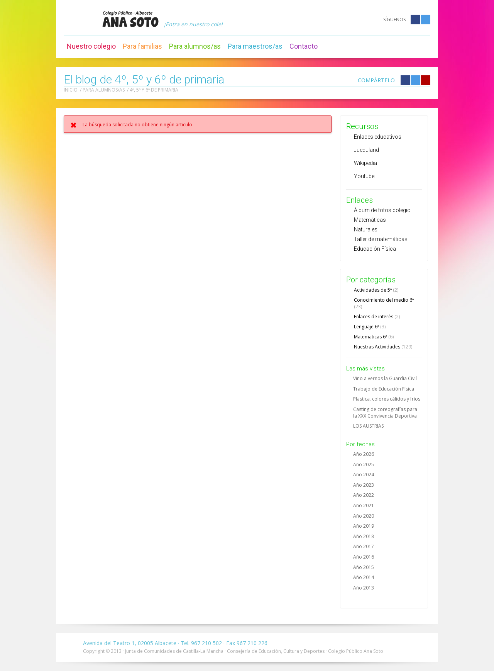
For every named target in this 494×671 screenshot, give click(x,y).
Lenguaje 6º (370, 326)
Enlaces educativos (377, 137)
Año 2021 (363, 505)
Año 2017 (363, 546)
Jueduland (366, 150)
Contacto (303, 46)
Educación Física (375, 249)
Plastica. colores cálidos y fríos (386, 399)
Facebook (415, 19)
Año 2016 (363, 557)
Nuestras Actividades (383, 346)
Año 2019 (363, 526)
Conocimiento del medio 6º (384, 303)
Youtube (364, 176)
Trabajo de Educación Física (383, 389)
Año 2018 (363, 536)
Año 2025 (363, 464)
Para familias (142, 46)
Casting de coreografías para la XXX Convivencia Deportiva (385, 412)
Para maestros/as (255, 46)
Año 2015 (363, 567)
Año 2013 (363, 587)
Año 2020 (363, 516)
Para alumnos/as (195, 46)
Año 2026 (363, 454)
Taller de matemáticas (381, 239)
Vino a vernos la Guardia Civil (385, 378)
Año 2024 (363, 474)
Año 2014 (363, 577)
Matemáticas (370, 220)
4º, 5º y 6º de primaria (154, 90)
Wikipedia (365, 163)
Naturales (365, 229)
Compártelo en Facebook (405, 80)
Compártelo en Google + (425, 80)
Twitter (425, 19)
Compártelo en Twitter (415, 80)
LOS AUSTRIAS (368, 426)
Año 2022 (363, 495)
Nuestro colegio (91, 46)
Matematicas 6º (374, 336)
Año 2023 (363, 485)
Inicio (71, 90)
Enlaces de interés (377, 316)
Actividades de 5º (376, 290)
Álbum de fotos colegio (382, 210)
